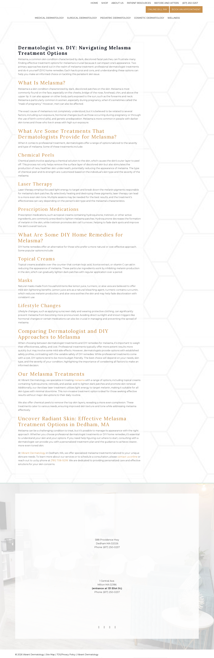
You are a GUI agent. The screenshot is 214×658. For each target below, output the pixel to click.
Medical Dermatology (49, 17)
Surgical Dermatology (82, 17)
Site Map (50, 655)
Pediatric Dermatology (115, 17)
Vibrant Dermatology (87, 655)
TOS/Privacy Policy (66, 655)
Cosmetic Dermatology (149, 17)
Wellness (174, 17)
